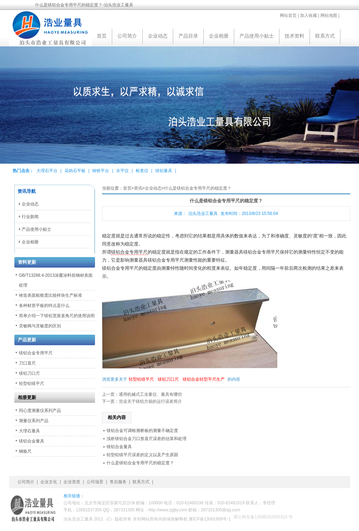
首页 (102, 36)
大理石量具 (29, 430)
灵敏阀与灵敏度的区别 (40, 325)
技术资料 (294, 36)
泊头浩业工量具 (203, 213)
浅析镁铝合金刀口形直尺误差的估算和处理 (147, 438)
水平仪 (122, 170)
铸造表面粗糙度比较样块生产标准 (50, 295)
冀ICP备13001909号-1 (210, 519)
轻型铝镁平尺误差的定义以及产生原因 (142, 454)
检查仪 (142, 170)
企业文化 (48, 481)
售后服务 (118, 481)
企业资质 (71, 481)
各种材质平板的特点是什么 (44, 305)
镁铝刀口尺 (168, 379)
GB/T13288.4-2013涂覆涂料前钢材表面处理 (56, 280)
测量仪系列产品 (33, 420)
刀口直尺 (27, 363)
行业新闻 (30, 216)
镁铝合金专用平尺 (129, 252)
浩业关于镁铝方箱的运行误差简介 (150, 401)
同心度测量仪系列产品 (40, 410)
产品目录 (188, 36)
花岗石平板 (75, 170)
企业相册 (219, 36)
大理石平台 (46, 170)
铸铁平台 (100, 170)
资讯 (138, 188)
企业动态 (158, 36)
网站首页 (288, 15)
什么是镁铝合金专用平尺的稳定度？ (197, 188)
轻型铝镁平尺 (141, 379)
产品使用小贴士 (256, 36)
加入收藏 (308, 15)
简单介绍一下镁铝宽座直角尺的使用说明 (57, 315)
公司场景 (95, 481)
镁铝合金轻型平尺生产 (204, 379)
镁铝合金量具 (119, 446)
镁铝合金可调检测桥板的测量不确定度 (142, 430)
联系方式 (325, 36)
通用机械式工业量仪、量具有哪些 (150, 394)
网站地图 (328, 15)
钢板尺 (25, 451)
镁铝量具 (163, 170)
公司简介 (127, 36)
